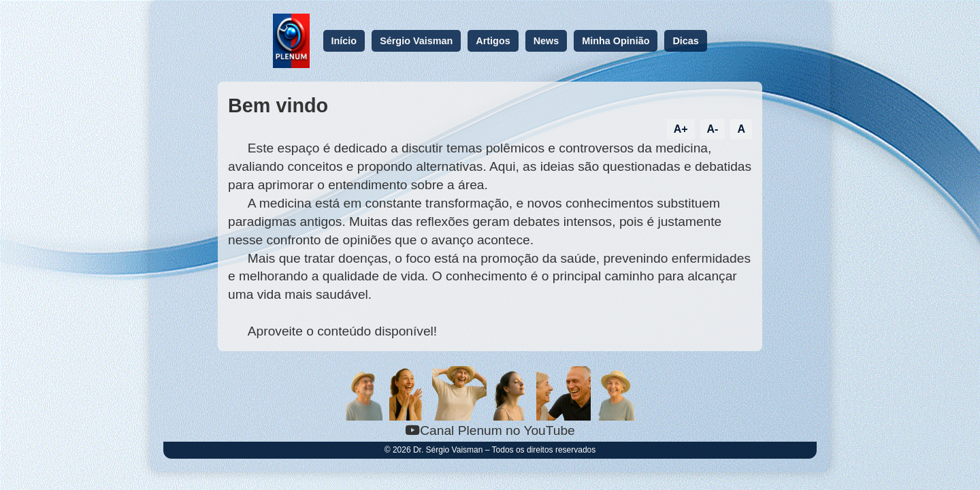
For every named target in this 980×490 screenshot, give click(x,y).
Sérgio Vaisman (416, 40)
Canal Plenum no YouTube (490, 430)
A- (713, 129)
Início (344, 40)
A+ (681, 129)
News (546, 40)
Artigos (493, 40)
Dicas (685, 40)
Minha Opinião (615, 40)
